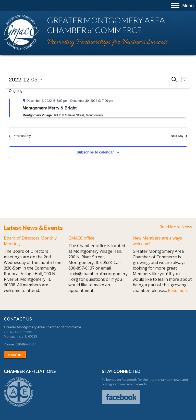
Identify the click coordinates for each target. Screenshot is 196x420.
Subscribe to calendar (95, 152)
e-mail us (14, 355)
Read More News (176, 227)
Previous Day (20, 136)
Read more (178, 290)
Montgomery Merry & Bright (50, 108)
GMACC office (81, 238)
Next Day (179, 136)
